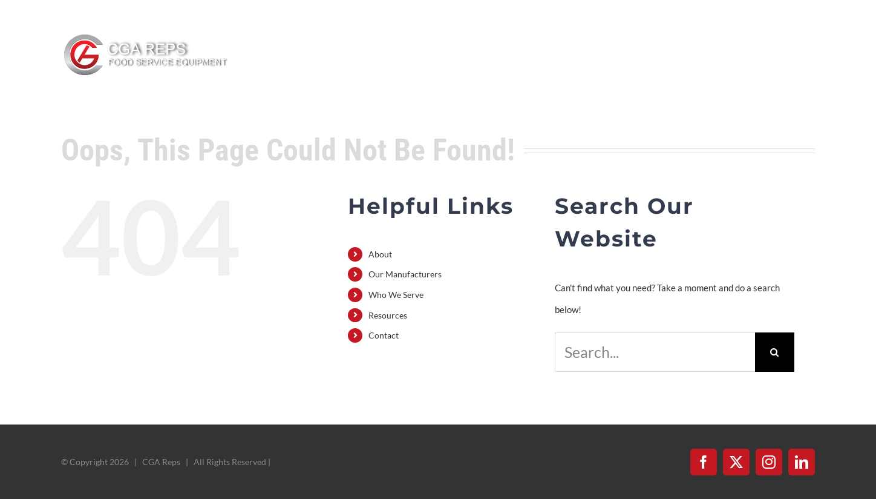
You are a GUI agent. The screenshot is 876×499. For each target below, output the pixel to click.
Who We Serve (395, 294)
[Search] (774, 352)
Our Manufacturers (405, 274)
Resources (387, 315)
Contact (383, 335)
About (380, 254)
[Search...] (654, 352)
